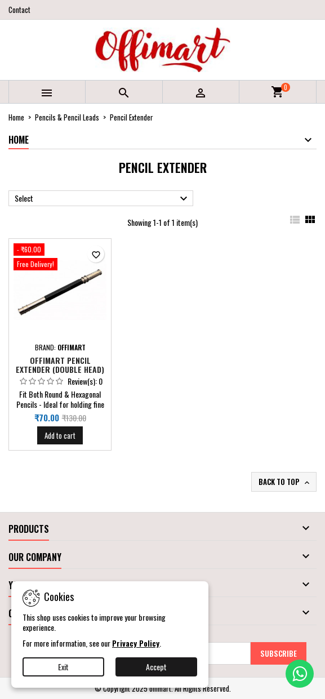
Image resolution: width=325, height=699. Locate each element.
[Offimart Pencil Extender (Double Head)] (60, 258)
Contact (19, 9)
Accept (156, 667)
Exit (63, 667)
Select (102, 199)
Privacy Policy (135, 643)
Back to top (285, 481)
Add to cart (59, 435)
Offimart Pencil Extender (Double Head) (60, 364)
